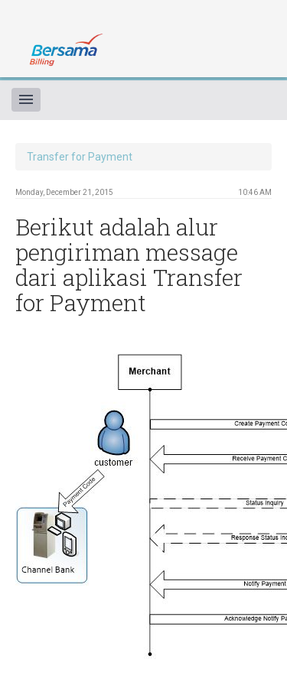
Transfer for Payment (79, 157)
